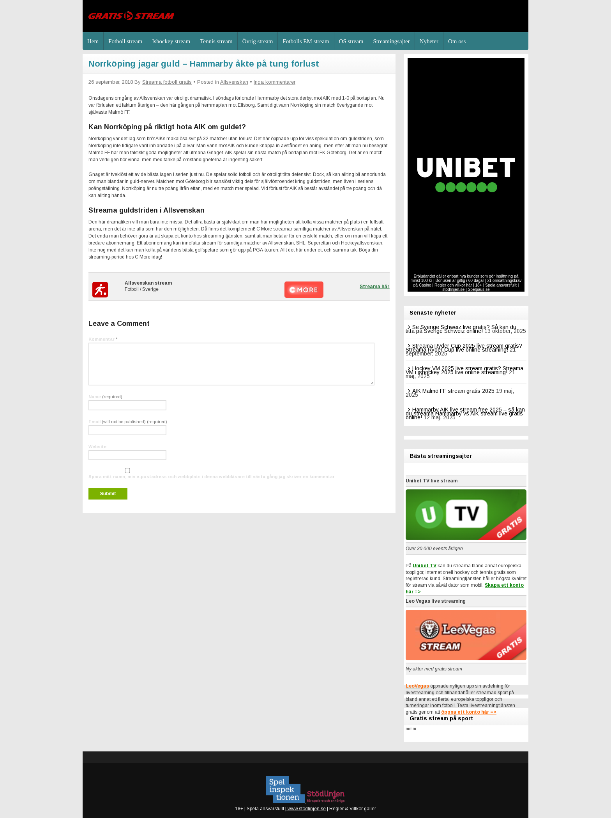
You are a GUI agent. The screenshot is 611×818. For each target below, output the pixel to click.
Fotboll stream (125, 41)
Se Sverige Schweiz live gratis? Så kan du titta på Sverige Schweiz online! (461, 329)
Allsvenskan (234, 82)
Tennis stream (216, 41)
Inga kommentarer (274, 82)
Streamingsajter (391, 41)
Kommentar (103, 339)
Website (97, 446)
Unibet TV (424, 565)
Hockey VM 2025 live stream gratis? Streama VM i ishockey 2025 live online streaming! (464, 370)
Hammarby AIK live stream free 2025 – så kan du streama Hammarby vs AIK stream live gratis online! (465, 413)
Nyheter (429, 41)
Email (127, 421)
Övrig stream (257, 41)
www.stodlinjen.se (306, 808)
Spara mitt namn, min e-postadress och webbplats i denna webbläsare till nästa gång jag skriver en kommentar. (212, 476)
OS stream (351, 41)
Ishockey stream (171, 41)
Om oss (457, 41)
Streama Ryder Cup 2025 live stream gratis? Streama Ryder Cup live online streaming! (464, 348)
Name (105, 396)
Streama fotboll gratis (167, 82)
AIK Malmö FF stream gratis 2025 (453, 391)
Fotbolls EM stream (306, 41)
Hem (93, 41)
